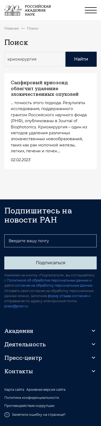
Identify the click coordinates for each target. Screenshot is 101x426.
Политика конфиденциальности (31, 398)
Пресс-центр (23, 358)
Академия (18, 331)
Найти (81, 59)
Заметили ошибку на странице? (34, 414)
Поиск (33, 28)
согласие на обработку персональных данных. (54, 285)
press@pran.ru (16, 306)
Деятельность (25, 344)
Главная (11, 28)
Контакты (18, 371)
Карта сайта (14, 390)
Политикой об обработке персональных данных (48, 280)
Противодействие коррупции (29, 406)
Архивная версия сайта (45, 390)
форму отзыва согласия (68, 296)
